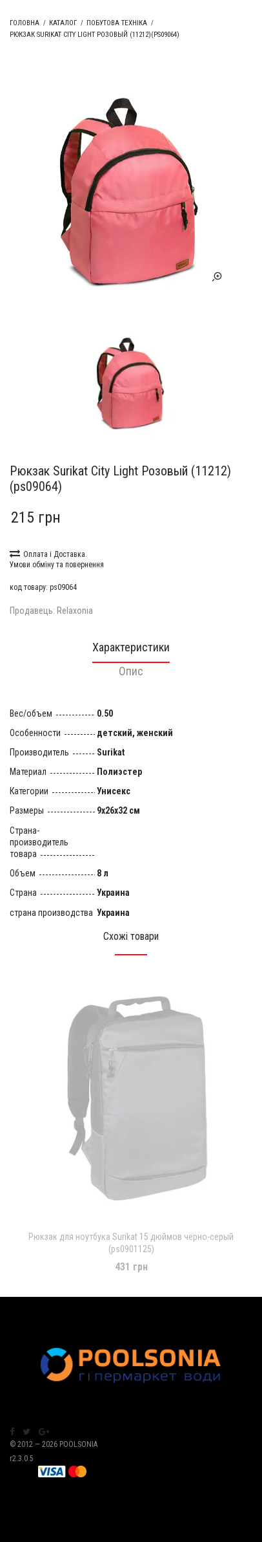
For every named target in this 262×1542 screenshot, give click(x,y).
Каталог (63, 23)
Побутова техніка (116, 23)
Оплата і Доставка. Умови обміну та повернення (57, 558)
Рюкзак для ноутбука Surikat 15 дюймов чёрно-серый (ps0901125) (131, 1243)
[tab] (131, 651)
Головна (24, 23)
